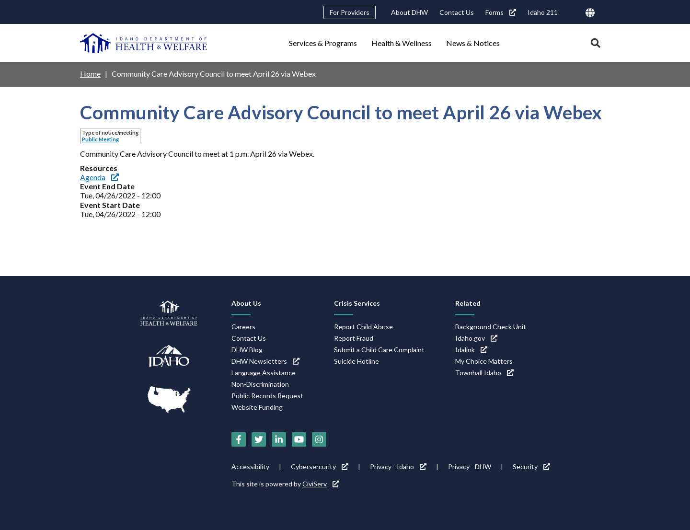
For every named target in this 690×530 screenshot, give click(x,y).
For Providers (349, 12)
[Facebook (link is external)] (238, 439)
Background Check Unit (490, 327)
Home (90, 73)
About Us (246, 303)
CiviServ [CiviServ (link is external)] (320, 484)
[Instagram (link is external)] (319, 439)
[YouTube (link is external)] (299, 439)
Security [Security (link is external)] (531, 466)
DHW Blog (247, 350)
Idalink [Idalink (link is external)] (471, 350)
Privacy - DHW (469, 466)
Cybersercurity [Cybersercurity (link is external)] (319, 466)
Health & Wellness (401, 42)
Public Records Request (267, 396)
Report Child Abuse (363, 327)
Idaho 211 (543, 12)
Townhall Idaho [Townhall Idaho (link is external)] (484, 373)
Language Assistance (263, 373)
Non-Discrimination (260, 384)
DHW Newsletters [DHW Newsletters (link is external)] (265, 361)
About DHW (409, 12)
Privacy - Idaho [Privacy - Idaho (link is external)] (398, 466)
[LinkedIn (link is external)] (279, 439)
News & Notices (473, 42)
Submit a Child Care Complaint (379, 350)
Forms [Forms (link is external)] (500, 12)
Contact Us (456, 12)
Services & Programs (323, 42)
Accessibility (250, 466)
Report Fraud (353, 338)
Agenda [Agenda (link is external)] (99, 177)
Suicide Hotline (356, 361)
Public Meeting (100, 139)
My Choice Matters (484, 361)
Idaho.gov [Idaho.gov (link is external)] (476, 338)
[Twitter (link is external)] (259, 439)
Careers (243, 327)
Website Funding (257, 407)
